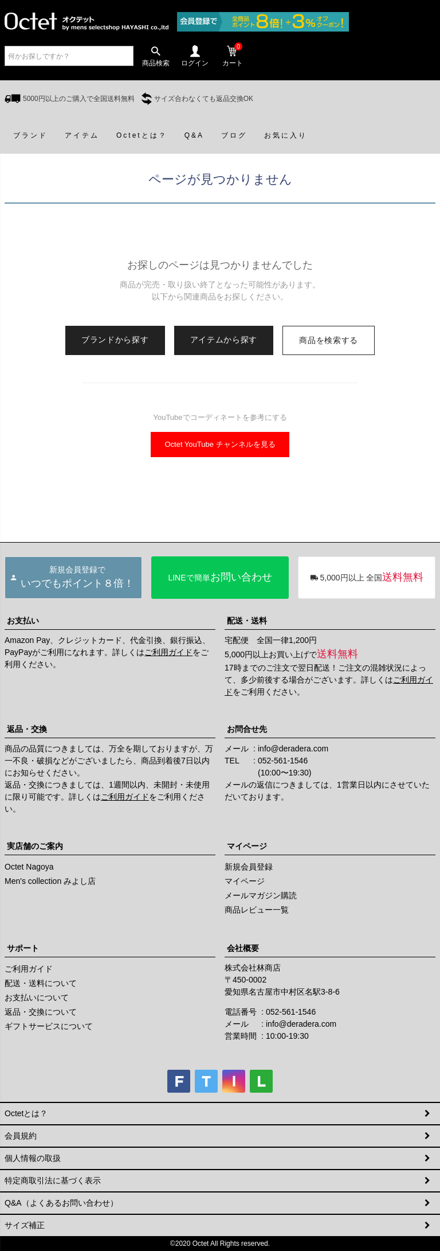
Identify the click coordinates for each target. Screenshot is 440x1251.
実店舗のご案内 (35, 846)
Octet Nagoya (29, 866)
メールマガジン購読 (261, 895)
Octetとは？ (26, 1113)
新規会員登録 (249, 866)
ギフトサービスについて (49, 1026)
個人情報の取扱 (33, 1158)
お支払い (23, 620)
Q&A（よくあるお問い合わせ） (61, 1202)
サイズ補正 (25, 1225)
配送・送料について (41, 983)
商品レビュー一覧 (257, 909)
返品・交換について (41, 1011)
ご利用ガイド (168, 652)
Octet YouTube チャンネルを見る (219, 444)
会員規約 (21, 1135)
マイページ (247, 846)
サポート (23, 948)
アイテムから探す (224, 339)
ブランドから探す (115, 339)
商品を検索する (328, 340)
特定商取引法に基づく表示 (53, 1180)
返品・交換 (27, 729)
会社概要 (243, 948)
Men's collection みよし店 (50, 881)
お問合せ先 (247, 729)
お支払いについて (37, 997)
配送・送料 (247, 620)
